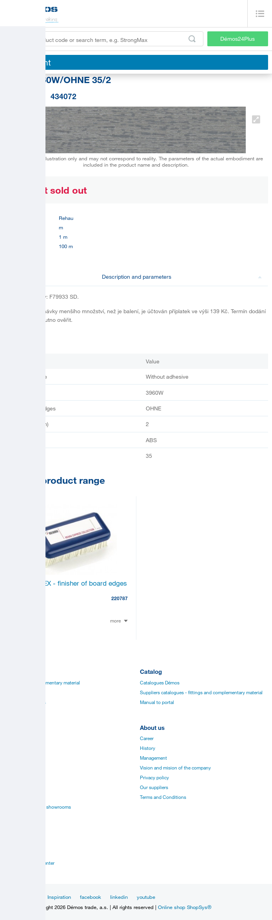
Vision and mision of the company (175, 767)
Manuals (13, 748)
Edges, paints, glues (25, 702)
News (31, 897)
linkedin (119, 897)
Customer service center (29, 863)
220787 (119, 598)
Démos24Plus (237, 38)
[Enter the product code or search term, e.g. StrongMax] (103, 39)
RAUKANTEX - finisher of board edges (69, 583)
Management (153, 758)
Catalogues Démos (160, 682)
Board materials (20, 692)
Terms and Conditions (163, 797)
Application (16, 777)
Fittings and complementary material (42, 682)
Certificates (15, 758)
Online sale (15, 787)
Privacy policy (154, 777)
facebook (90, 897)
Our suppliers (154, 787)
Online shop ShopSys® (184, 907)
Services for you (21, 797)
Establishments (20, 843)
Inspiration (59, 897)
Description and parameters (182, 276)
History (147, 748)
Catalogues (16, 738)
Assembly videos (21, 767)
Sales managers (20, 853)
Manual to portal (157, 702)
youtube (146, 897)
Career (147, 738)
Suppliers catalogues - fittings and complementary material (201, 692)
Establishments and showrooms (37, 807)
